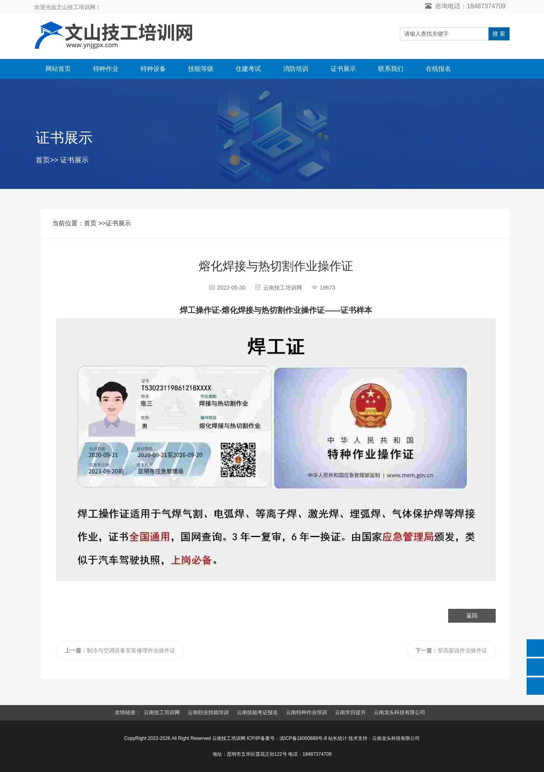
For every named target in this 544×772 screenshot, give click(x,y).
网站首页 (58, 68)
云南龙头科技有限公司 (399, 712)
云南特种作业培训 (306, 712)
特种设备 (153, 68)
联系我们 (390, 68)
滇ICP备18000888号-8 (303, 738)
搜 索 (499, 33)
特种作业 (105, 68)
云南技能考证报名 (257, 712)
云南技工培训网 (162, 712)
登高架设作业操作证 (451, 650)
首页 (43, 160)
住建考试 (248, 68)
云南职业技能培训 (208, 712)
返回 (471, 615)
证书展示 (343, 68)
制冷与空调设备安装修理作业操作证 (120, 650)
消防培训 (295, 68)
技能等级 (200, 68)
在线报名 (438, 68)
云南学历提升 (350, 712)
